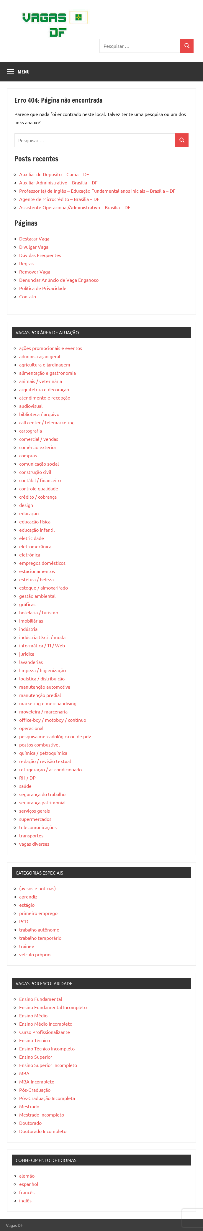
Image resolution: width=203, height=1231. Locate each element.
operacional (31, 728)
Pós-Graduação (34, 1090)
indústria (28, 629)
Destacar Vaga (34, 238)
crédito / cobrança (38, 497)
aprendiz (28, 896)
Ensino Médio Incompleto (45, 1024)
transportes (31, 835)
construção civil (35, 472)
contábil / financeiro (40, 480)
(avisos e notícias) (37, 888)
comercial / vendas (38, 439)
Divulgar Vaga (33, 247)
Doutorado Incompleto (42, 1131)
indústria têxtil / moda (42, 637)
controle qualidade (38, 488)
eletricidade (31, 538)
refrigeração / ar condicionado (50, 769)
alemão (27, 1175)
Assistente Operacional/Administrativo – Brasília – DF (74, 207)
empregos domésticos (42, 563)
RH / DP (27, 777)
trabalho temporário (40, 938)
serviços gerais (34, 810)
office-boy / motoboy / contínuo (52, 720)
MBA (24, 1073)
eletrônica (29, 554)
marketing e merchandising (47, 703)
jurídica (26, 654)
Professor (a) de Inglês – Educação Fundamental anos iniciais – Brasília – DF (97, 191)
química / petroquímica (43, 753)
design (26, 505)
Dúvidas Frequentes (40, 255)
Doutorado (30, 1123)
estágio (27, 905)
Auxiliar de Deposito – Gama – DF (54, 174)
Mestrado (29, 1106)
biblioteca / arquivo (39, 414)
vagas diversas (34, 844)
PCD (23, 921)
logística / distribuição (42, 678)
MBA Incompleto (36, 1081)
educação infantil (37, 530)
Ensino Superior (35, 1057)
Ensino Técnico (34, 1040)
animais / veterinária (40, 381)
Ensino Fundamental (40, 999)
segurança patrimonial (42, 802)
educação (29, 513)
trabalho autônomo (39, 929)
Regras (26, 263)
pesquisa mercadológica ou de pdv (55, 736)
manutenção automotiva (44, 687)
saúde (25, 786)
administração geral (39, 356)
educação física (34, 521)
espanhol (28, 1184)
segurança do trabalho (42, 794)
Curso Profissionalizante (44, 1032)
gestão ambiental (37, 596)
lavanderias (31, 662)
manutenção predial (40, 695)
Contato (27, 296)
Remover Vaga (34, 271)
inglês (25, 1200)
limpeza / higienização (42, 670)
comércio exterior (37, 447)
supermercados (35, 819)
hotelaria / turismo (38, 612)
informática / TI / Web (42, 645)
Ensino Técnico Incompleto (47, 1048)
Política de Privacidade (42, 288)
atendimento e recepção (44, 397)
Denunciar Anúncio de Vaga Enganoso (59, 280)
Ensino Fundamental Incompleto (53, 1007)
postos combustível (39, 744)
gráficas (27, 604)
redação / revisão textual (45, 761)
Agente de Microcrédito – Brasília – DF (59, 199)
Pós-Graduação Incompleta (47, 1098)
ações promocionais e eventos (50, 348)
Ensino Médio (33, 1015)
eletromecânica (35, 546)
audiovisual (30, 406)
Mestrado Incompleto (41, 1114)
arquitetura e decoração (44, 389)
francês (27, 1192)
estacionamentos (37, 571)
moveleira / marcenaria (43, 711)
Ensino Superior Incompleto (48, 1065)
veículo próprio (34, 954)
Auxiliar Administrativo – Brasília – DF (58, 182)
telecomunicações (38, 827)
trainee (26, 946)
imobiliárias (31, 620)
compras (28, 455)
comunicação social (39, 463)
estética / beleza (36, 579)
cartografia (30, 430)
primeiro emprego (38, 913)
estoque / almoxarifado (43, 587)
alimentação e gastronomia (47, 373)
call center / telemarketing (47, 422)
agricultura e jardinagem (44, 364)
